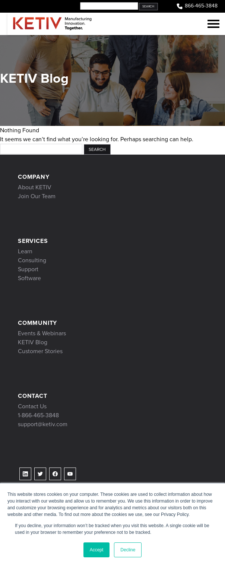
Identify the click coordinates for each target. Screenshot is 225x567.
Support (28, 269)
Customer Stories (40, 351)
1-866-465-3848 (38, 415)
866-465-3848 (197, 6)
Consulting (32, 260)
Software (29, 278)
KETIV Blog (32, 342)
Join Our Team (37, 196)
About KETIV (34, 187)
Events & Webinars (42, 333)
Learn (25, 251)
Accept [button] (97, 549)
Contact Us (32, 406)
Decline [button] (127, 549)
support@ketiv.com (42, 424)
